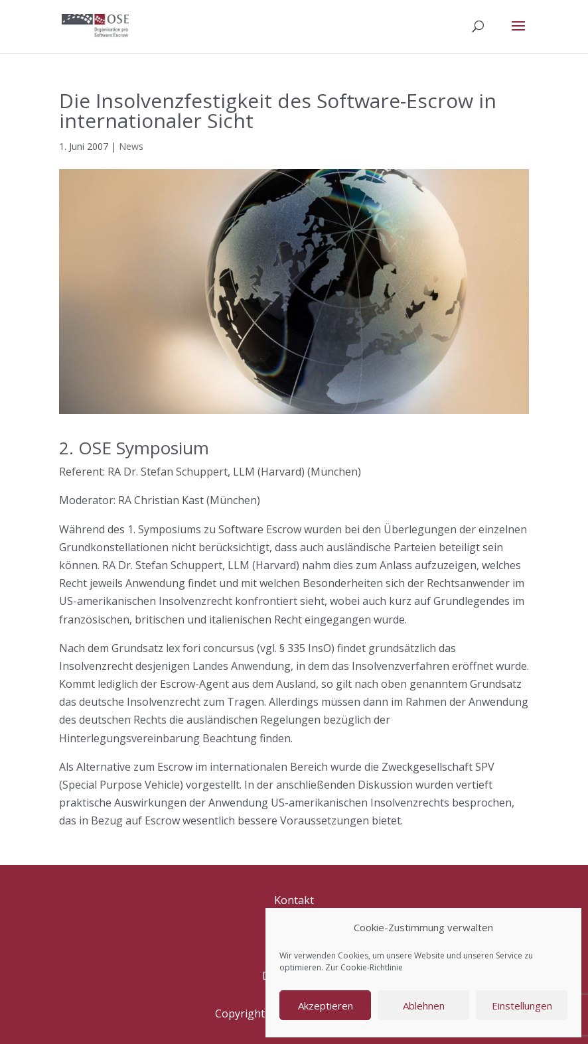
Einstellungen (522, 1005)
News (131, 146)
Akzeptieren (325, 1005)
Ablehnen (424, 1005)
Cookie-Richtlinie (371, 967)
